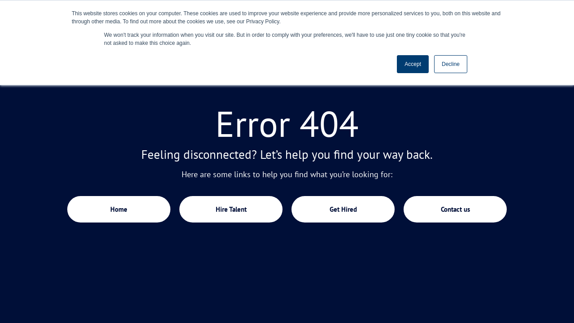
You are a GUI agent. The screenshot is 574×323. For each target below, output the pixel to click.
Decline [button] (451, 64)
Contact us (455, 209)
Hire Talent (231, 209)
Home (118, 209)
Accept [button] (412, 64)
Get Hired (343, 209)
